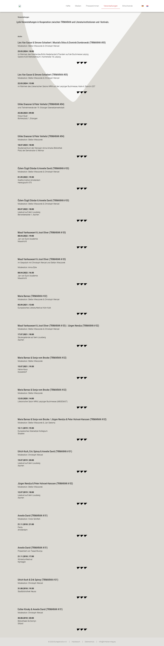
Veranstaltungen (111, 6)
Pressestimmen (92, 6)
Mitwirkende (127, 6)
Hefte (68, 6)
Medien (78, 6)
